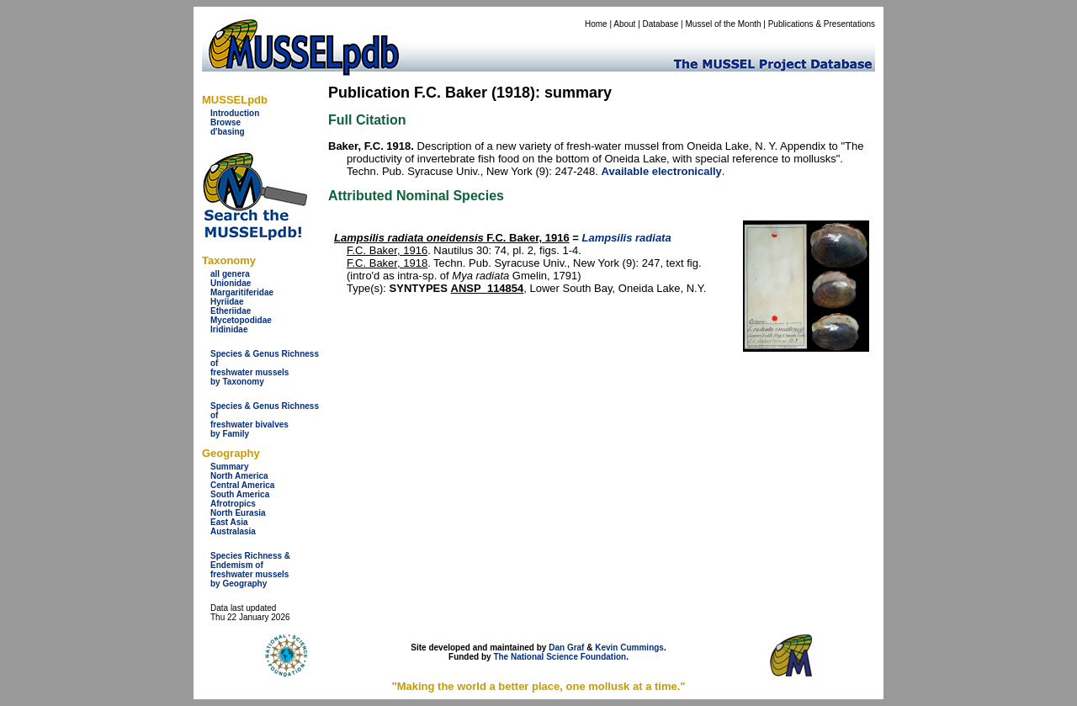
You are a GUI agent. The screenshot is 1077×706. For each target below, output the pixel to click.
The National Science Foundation (559, 656)
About (624, 24)
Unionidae (230, 283)
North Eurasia (238, 513)
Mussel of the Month (723, 24)
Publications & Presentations (821, 24)
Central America (242, 485)
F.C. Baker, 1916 (452, 237)
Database (661, 24)
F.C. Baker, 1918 (387, 263)
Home (596, 24)
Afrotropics (233, 503)
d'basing (227, 131)
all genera (230, 274)
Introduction (234, 113)
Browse (225, 122)
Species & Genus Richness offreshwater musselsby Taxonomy (264, 367)
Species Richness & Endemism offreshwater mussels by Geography (250, 569)
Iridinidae (228, 329)
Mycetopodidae (241, 320)
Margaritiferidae (241, 292)
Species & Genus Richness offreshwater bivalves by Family (264, 419)
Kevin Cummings (629, 647)
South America (239, 494)
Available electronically (662, 171)
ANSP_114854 (487, 288)
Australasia (233, 531)
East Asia (229, 522)
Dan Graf (566, 647)
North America (239, 475)
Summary (229, 466)
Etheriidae (230, 311)
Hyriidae (226, 301)
